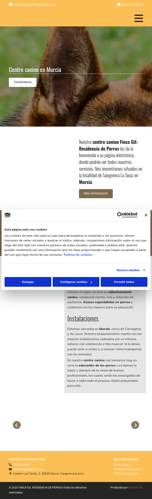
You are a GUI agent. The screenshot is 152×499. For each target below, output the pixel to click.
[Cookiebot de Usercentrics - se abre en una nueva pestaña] (120, 215)
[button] (22, 82)
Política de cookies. (78, 254)
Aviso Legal (121, 464)
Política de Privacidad (127, 469)
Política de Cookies (126, 473)
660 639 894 (21, 464)
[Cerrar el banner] (146, 215)
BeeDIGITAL (135, 487)
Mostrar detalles (128, 270)
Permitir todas (124, 282)
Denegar (28, 282)
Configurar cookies (76, 282)
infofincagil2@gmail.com (28, 469)
